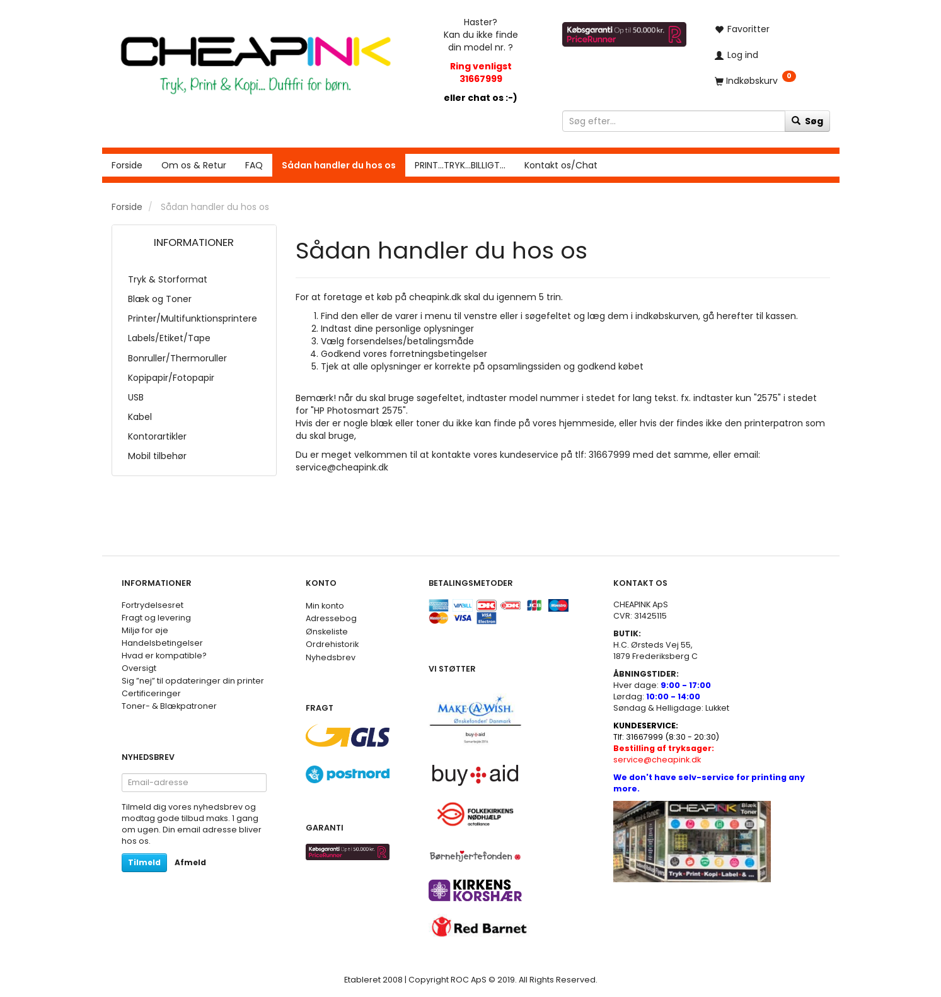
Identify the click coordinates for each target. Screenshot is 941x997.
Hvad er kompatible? (164, 655)
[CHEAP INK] (256, 59)
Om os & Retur (193, 165)
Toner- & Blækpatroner (169, 706)
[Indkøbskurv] (767, 80)
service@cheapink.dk (663, 754)
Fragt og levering (156, 617)
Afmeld (190, 862)
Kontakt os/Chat (561, 165)
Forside (127, 165)
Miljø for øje (145, 630)
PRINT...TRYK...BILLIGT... (460, 165)
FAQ (254, 165)
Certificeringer (151, 693)
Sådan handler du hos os (339, 165)
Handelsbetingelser (162, 643)
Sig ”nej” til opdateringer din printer (193, 680)
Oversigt (139, 668)
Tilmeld (144, 862)
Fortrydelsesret (152, 605)
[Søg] (807, 121)
